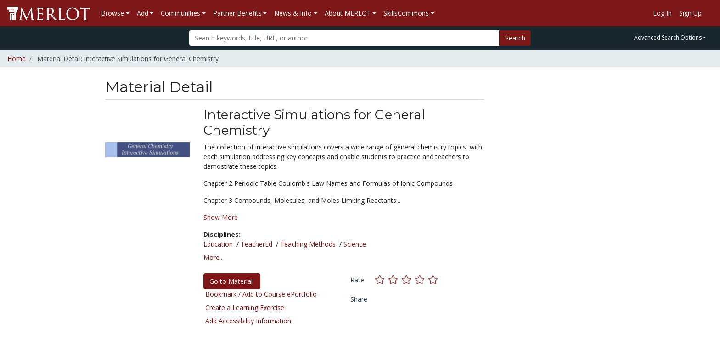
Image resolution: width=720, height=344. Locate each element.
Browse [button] (112, 13)
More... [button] (213, 257)
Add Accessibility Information (248, 320)
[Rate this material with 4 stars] (421, 280)
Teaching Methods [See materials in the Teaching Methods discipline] (308, 244)
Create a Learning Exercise (244, 307)
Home (16, 58)
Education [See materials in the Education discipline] (218, 244)
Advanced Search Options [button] (668, 37)
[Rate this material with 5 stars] (433, 280)
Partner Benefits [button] (237, 13)
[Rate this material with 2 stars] (395, 280)
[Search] (344, 38)
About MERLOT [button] (348, 13)
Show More (220, 217)
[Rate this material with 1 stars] (381, 280)
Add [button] (142, 13)
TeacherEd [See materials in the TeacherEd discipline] (256, 244)
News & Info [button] (293, 13)
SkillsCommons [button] (406, 13)
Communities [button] (180, 13)
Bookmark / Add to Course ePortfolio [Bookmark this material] (261, 294)
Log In (662, 13)
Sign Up (690, 13)
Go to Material (231, 281)
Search (515, 38)
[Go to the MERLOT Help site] (709, 13)
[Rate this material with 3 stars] (408, 280)
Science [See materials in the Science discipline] (354, 244)
